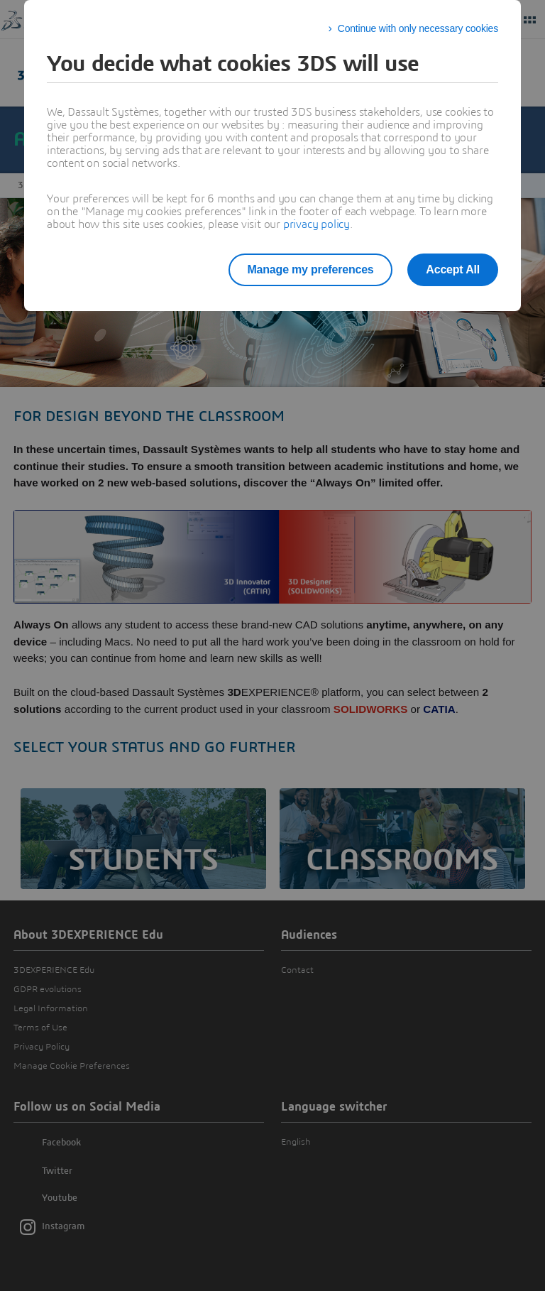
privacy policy (316, 224)
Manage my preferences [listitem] (303, 269)
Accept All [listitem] (453, 269)
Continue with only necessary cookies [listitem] (418, 28)
